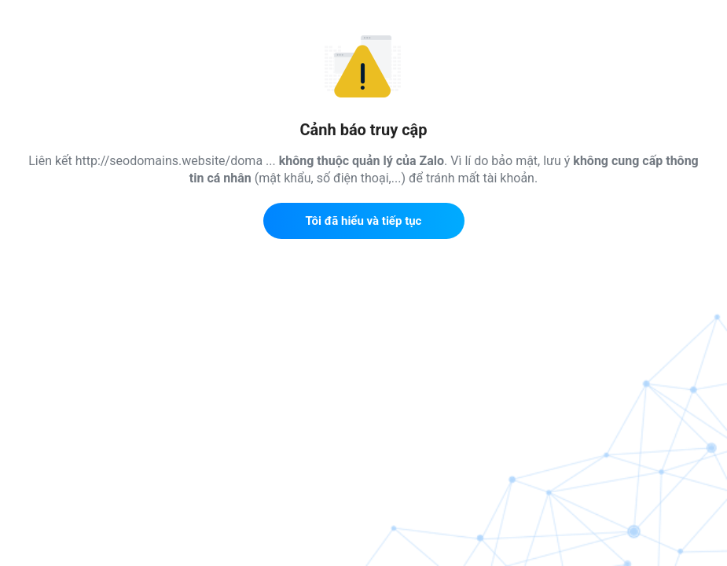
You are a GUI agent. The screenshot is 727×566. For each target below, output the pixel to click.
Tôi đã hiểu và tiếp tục (364, 221)
